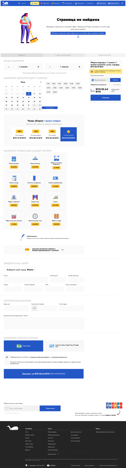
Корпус (6, 270)
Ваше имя (7, 290)
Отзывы (27, 426)
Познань (67, 447)
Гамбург (91, 447)
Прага (113, 447)
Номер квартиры (73, 261)
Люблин (77, 447)
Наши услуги (28, 429)
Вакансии (27, 437)
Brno (116, 447)
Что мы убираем (29, 434)
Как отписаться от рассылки (12, 401)
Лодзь (62, 447)
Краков (50, 447)
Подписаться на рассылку (13, 391)
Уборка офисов (52, 431)
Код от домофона (71, 270)
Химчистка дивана (75, 426)
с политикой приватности (59, 344)
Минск (41, 447)
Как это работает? (117, 84)
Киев (104, 447)
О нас (26, 419)
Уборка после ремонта (53, 422)
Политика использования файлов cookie (107, 453)
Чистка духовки (74, 422)
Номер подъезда (29, 270)
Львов (107, 447)
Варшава (45, 447)
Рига (110, 447)
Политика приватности (87, 453)
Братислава (31, 448)
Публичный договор (71, 453)
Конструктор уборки (53, 437)
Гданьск (59, 447)
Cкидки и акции (29, 431)
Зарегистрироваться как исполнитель (105, 419)
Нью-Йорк (37, 448)
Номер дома (54, 261)
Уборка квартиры (52, 419)
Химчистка (50, 426)
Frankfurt (100, 447)
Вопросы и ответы (29, 422)
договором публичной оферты (39, 344)
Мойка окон (51, 429)
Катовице (72, 447)
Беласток (82, 447)
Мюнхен (95, 447)
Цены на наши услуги (76, 419)
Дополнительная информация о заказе (16, 302)
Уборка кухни (51, 434)
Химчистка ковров (75, 429)
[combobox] (34, 294)
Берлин (86, 447)
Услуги (50, 416)
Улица (6, 261)
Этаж (46, 270)
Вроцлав (54, 447)
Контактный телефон (38, 290)
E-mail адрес (63, 290)
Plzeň (26, 448)
